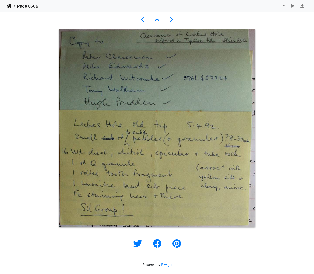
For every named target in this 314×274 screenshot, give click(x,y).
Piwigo (166, 265)
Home (9, 6)
